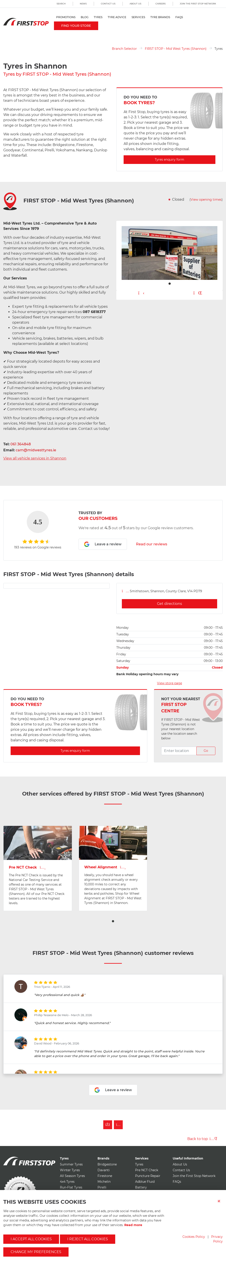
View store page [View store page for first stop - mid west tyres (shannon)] (169, 683)
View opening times (206, 200)
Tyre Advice (117, 17)
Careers (160, 3)
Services (138, 17)
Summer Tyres (71, 1164)
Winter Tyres (70, 1170)
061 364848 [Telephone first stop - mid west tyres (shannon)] (20, 444)
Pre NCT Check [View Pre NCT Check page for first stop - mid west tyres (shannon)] (27, 867)
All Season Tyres (72, 1176)
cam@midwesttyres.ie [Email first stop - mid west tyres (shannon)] (36, 450)
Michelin (104, 1182)
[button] (113, 921)
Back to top (202, 1139)
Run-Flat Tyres (71, 1187)
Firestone (105, 1176)
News (83, 3)
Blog (84, 17)
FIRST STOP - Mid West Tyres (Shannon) (176, 49)
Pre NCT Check (146, 1170)
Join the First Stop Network (198, 3)
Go (206, 751)
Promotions (65, 17)
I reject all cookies (87, 1239)
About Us (135, 3)
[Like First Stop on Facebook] (107, 1124)
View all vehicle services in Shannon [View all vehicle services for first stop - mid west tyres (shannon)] (34, 458)
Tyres (98, 17)
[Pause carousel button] (197, 293)
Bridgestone (107, 1164)
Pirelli (102, 1187)
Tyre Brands (160, 17)
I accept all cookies (31, 1239)
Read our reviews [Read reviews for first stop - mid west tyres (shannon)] (151, 544)
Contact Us (108, 3)
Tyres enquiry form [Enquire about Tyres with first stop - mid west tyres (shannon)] (169, 160)
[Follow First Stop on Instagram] (118, 1124)
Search (61, 3)
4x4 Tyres (67, 1182)
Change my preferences (36, 1252)
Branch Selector (124, 49)
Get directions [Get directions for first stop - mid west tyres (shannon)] (169, 604)
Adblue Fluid (145, 1182)
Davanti (104, 1170)
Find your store (76, 26)
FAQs (179, 17)
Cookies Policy (193, 1237)
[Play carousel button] (141, 293)
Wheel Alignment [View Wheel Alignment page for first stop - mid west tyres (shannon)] (105, 867)
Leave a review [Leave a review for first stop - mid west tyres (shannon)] (102, 544)
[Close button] (220, 1204)
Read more (133, 1225)
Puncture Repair (147, 1176)
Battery (141, 1187)
